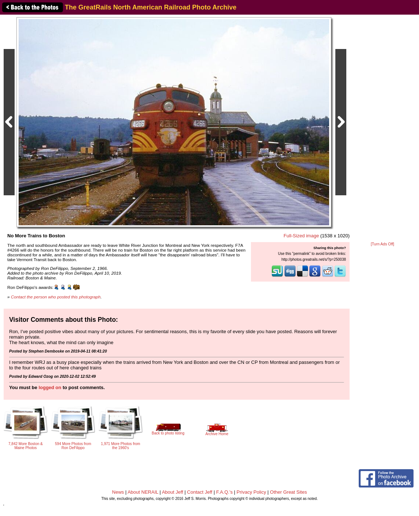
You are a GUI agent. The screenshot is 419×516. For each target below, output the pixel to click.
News (118, 492)
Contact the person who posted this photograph (56, 296)
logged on (50, 387)
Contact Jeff (199, 492)
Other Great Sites (288, 492)
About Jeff (172, 492)
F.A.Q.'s (224, 492)
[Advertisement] (382, 128)
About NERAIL (142, 492)
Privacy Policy (251, 492)
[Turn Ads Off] (382, 244)
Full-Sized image (301, 235)
